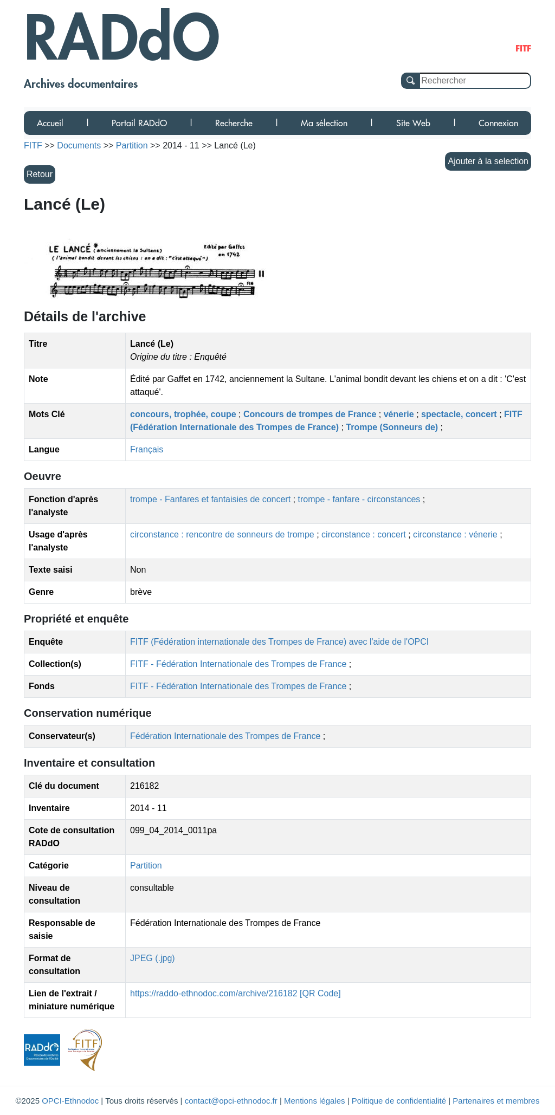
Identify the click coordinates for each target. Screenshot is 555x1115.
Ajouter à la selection (488, 161)
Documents (79, 145)
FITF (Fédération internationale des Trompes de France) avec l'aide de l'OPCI (279, 641)
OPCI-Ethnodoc (70, 1100)
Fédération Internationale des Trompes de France (225, 736)
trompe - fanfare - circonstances (360, 499)
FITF (33, 145)
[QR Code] (320, 993)
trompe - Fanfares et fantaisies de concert (211, 499)
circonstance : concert (364, 534)
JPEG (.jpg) (152, 958)
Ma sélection (324, 123)
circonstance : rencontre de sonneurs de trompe (223, 534)
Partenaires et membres (496, 1100)
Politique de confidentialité (399, 1100)
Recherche (234, 123)
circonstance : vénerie (456, 534)
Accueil (50, 123)
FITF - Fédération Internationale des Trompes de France (239, 664)
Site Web (413, 123)
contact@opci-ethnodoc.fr (231, 1100)
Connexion (498, 123)
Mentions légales (314, 1100)
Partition (146, 865)
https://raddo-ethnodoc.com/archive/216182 (214, 993)
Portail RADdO (139, 123)
